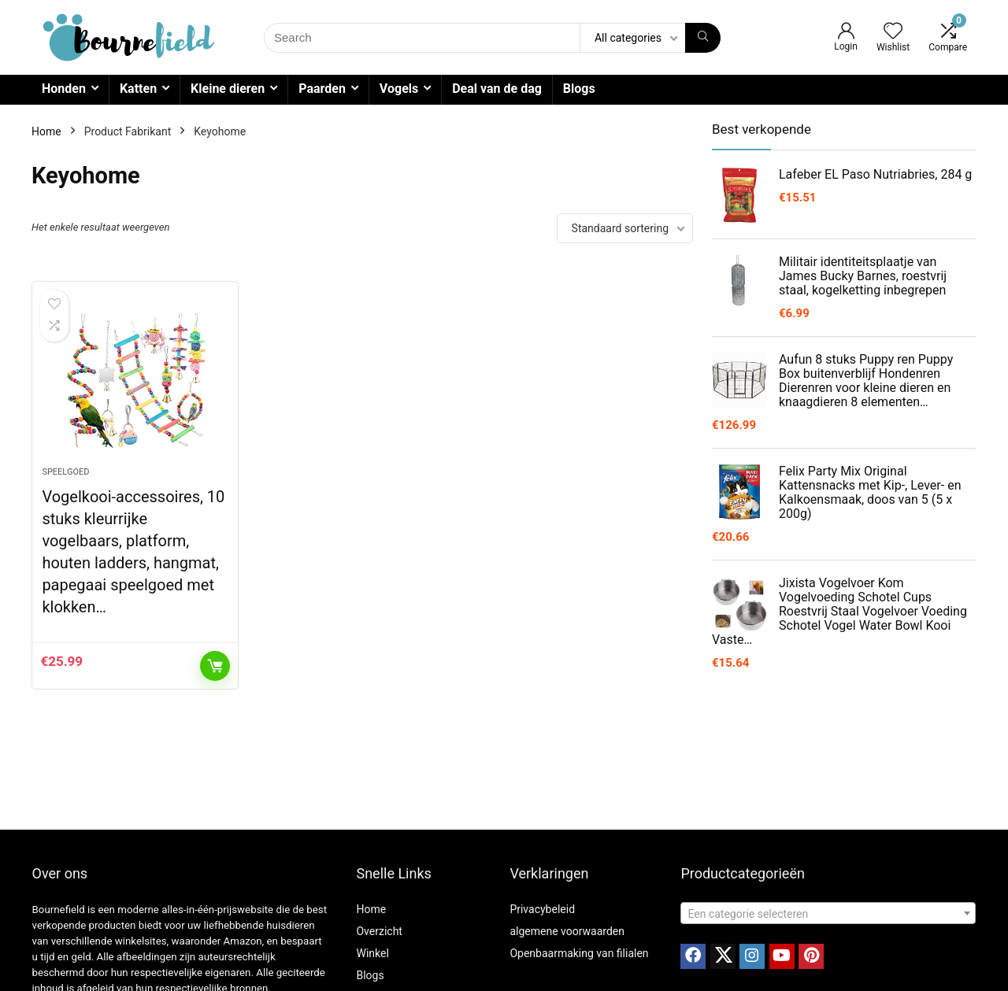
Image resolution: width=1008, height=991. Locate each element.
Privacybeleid (542, 909)
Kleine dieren (228, 88)
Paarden (322, 88)
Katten (138, 88)
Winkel (372, 953)
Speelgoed (65, 472)
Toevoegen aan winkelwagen (215, 665)
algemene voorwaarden (567, 931)
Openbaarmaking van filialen (579, 953)
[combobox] (828, 913)
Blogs (579, 88)
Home (46, 131)
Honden (64, 88)
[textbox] (828, 914)
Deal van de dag (497, 88)
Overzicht (379, 931)
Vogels (399, 88)
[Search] (703, 38)
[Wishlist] (893, 32)
